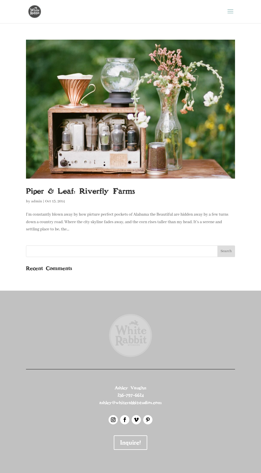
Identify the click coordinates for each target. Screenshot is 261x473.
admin (36, 201)
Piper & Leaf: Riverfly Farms (80, 191)
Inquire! (130, 442)
